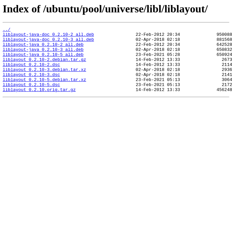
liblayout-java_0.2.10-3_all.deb (43, 54)
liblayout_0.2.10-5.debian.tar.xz (44, 90)
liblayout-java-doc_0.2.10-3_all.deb (48, 42)
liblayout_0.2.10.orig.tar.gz (39, 102)
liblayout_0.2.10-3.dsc (31, 84)
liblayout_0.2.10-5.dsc (31, 96)
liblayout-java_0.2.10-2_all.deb (43, 48)
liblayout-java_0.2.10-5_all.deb (43, 60)
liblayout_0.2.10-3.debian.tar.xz (44, 78)
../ (6, 30)
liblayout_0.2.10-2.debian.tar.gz (44, 66)
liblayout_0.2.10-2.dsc (31, 72)
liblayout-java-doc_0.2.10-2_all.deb (48, 36)
